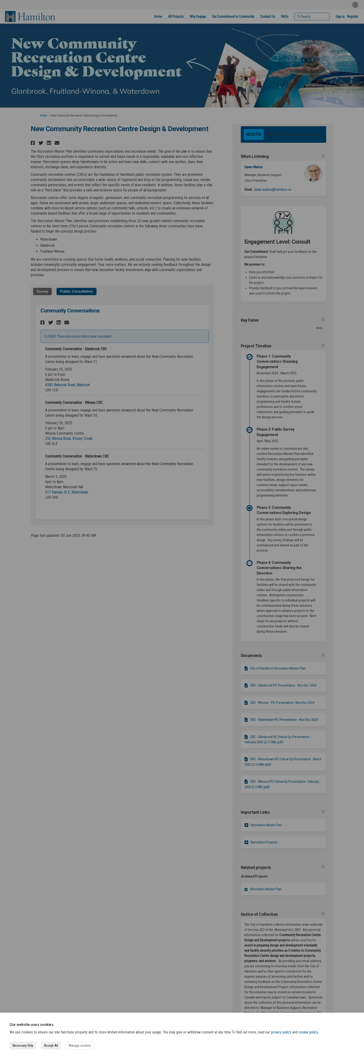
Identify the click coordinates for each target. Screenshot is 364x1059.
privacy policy (281, 1032)
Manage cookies (80, 1045)
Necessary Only (23, 1045)
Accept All (51, 1045)
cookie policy (308, 1032)
